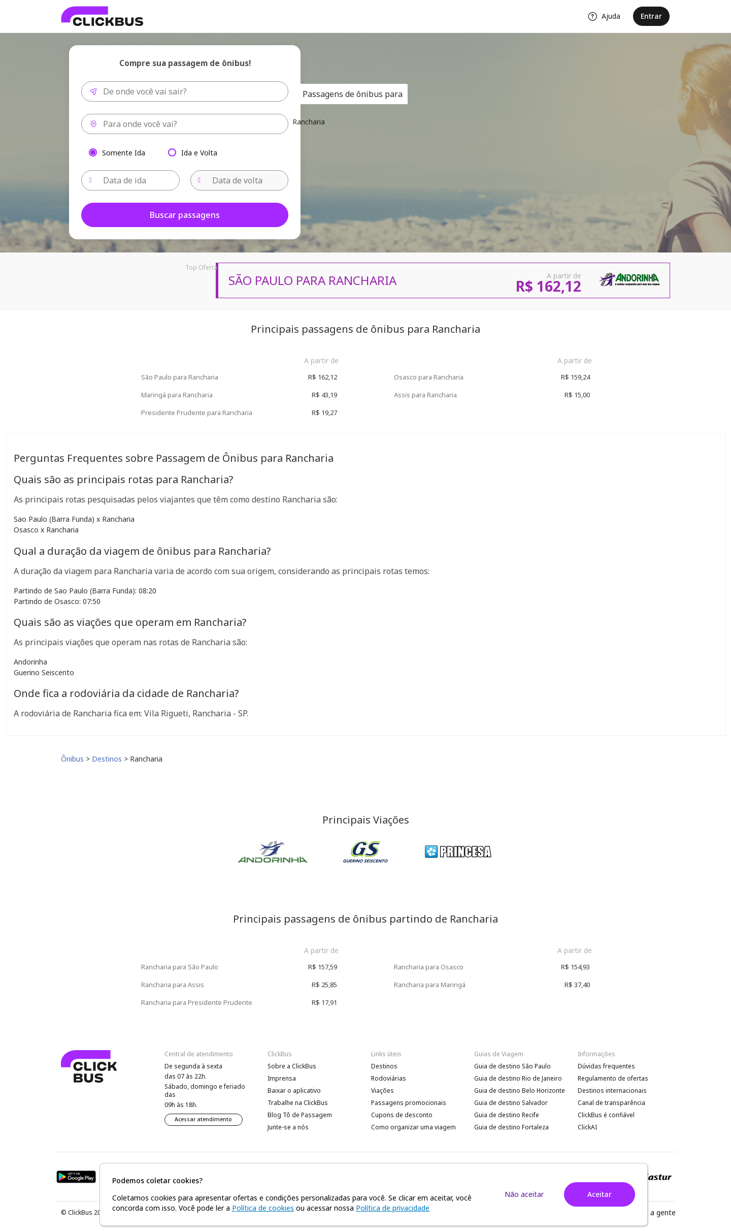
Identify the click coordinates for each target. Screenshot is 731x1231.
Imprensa (282, 1078)
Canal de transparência (611, 1102)
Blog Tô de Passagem (300, 1115)
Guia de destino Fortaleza (511, 1127)
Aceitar (599, 1194)
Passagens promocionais (408, 1102)
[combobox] (184, 91)
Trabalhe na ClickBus (298, 1102)
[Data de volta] (239, 180)
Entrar (651, 16)
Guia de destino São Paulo (512, 1066)
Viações (382, 1090)
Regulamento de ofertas (613, 1078)
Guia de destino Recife (506, 1115)
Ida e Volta (199, 152)
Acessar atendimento (203, 1119)
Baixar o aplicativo (294, 1090)
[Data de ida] (130, 180)
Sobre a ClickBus (292, 1066)
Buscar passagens (185, 214)
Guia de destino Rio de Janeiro (518, 1078)
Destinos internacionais (612, 1090)
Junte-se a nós (288, 1127)
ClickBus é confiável (606, 1115)
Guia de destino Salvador (511, 1102)
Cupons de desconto (402, 1115)
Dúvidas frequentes (606, 1066)
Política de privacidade (392, 1208)
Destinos (384, 1066)
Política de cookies (263, 1208)
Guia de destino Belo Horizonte (519, 1090)
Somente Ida (123, 152)
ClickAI (587, 1127)
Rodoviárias (388, 1078)
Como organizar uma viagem (413, 1127)
